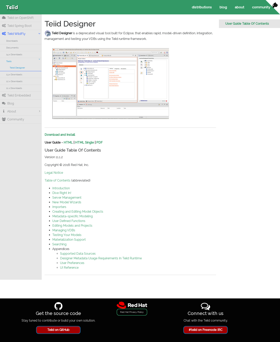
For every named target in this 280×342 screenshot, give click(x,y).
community (261, 7)
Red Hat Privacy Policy (132, 312)
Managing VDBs (63, 230)
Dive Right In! (61, 193)
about (239, 7)
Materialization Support (69, 239)
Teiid (12, 7)
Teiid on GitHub (58, 330)
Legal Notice (54, 173)
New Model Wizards (66, 202)
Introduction (61, 188)
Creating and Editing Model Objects (77, 211)
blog (223, 7)
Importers (59, 207)
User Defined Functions (68, 221)
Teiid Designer (17, 67)
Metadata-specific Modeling (72, 216)
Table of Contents (57, 180)
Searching (59, 244)
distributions (202, 7)
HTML (68, 142)
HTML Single (84, 142)
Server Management (66, 197)
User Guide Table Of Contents (247, 23)
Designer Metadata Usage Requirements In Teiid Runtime (101, 258)
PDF (99, 142)
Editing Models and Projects (72, 225)
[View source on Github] (273, 7)
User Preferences (72, 263)
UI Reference (69, 267)
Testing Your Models (66, 235)
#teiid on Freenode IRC (205, 330)
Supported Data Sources (78, 253)
